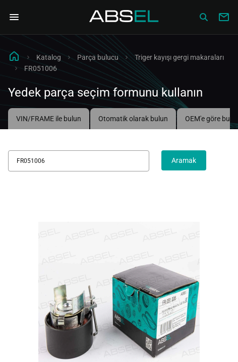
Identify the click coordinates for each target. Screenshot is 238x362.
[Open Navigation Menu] (14, 17)
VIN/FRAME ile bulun (48, 119)
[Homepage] (124, 17)
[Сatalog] (204, 17)
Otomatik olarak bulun (133, 119)
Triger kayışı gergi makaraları (179, 57)
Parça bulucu (97, 57)
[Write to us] (224, 17)
